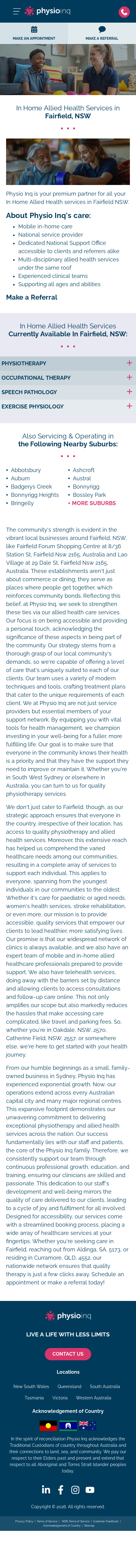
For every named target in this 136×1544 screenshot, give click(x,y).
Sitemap (89, 1525)
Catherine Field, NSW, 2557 (41, 1038)
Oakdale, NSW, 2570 (79, 1030)
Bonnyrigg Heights (35, 495)
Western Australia (93, 1397)
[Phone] (124, 11)
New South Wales (31, 1386)
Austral (82, 478)
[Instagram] (75, 1489)
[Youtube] (90, 1489)
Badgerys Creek (31, 487)
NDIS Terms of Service (75, 1521)
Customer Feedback (106, 1521)
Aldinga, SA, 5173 (98, 1250)
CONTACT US (68, 1354)
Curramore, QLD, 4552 (62, 1258)
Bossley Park (89, 495)
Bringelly (22, 503)
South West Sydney (37, 777)
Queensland (69, 1386)
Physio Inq (19, 194)
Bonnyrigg (86, 487)
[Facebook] (60, 1489)
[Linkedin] (46, 1489)
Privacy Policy (24, 1521)
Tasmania (34, 1397)
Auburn (20, 478)
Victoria (60, 1397)
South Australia (105, 1386)
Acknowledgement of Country (62, 1525)
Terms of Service (47, 1521)
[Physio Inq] (47, 11)
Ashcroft (84, 470)
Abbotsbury (26, 470)
